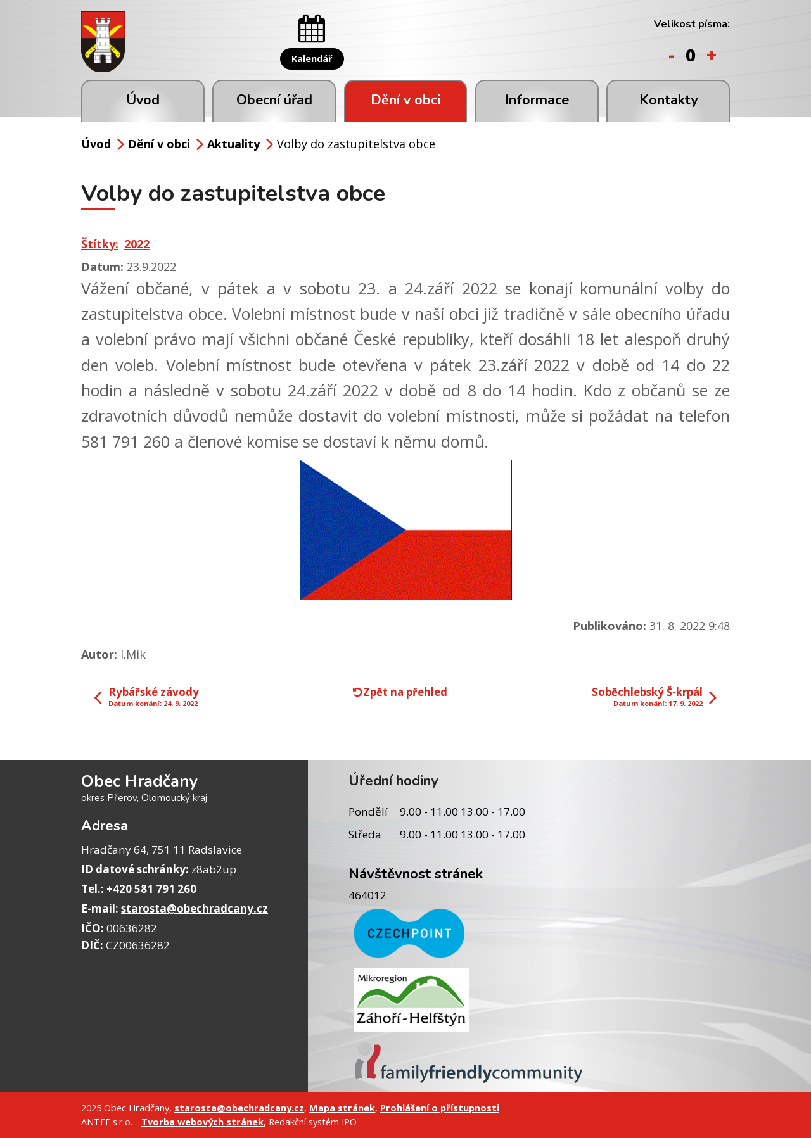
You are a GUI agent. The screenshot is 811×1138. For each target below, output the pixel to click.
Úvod (143, 100)
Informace (537, 100)
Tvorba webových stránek (202, 1121)
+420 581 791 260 (151, 889)
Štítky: (99, 243)
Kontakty (668, 100)
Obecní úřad (274, 100)
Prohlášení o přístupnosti (439, 1107)
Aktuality (233, 143)
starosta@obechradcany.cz (194, 908)
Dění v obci (405, 100)
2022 (137, 243)
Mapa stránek (342, 1107)
